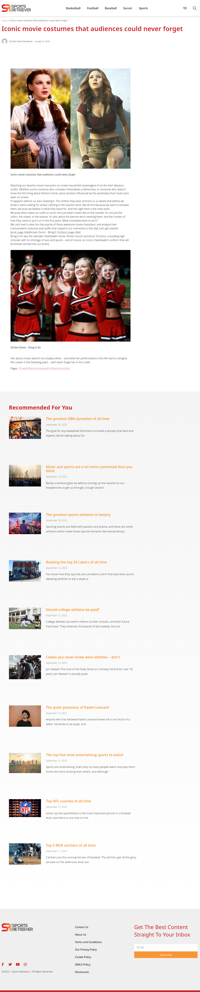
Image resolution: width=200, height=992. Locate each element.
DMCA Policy (82, 964)
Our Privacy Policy (86, 949)
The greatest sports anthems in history (78, 514)
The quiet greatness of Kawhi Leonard (77, 707)
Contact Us (81, 927)
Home (5, 20)
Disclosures (82, 972)
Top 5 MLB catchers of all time (71, 845)
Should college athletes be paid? (72, 609)
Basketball (73, 8)
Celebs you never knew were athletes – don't (83, 657)
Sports (143, 8)
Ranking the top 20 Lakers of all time (76, 562)
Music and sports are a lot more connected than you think (89, 469)
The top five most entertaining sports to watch (84, 755)
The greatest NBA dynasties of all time (78, 418)
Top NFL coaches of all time (68, 801)
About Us (80, 934)
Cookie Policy (83, 957)
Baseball (111, 8)
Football (92, 8)
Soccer (127, 8)
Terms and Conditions (88, 942)
